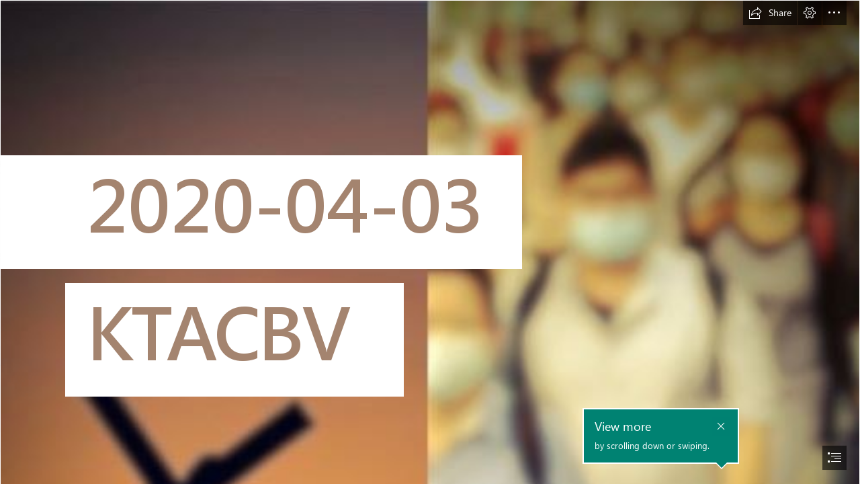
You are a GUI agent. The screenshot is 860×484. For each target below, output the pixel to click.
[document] (430, 242)
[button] (770, 13)
